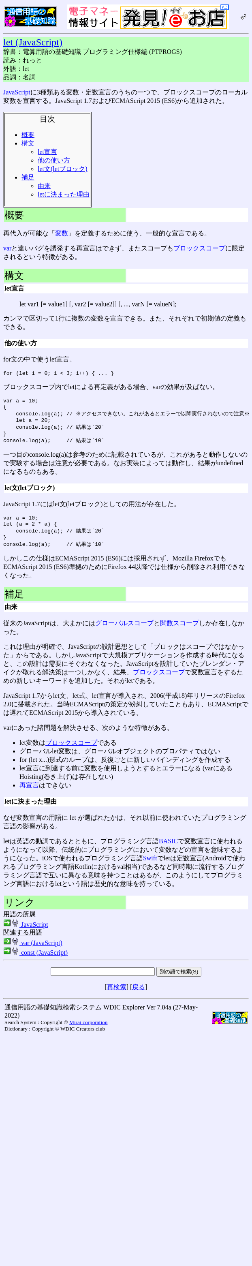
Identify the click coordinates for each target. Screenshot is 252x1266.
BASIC (168, 852)
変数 (61, 233)
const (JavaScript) (35, 964)
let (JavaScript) (32, 42)
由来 (44, 185)
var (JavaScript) (32, 954)
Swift (150, 869)
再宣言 (29, 796)
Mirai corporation (88, 1034)
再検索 (116, 998)
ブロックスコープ (199, 248)
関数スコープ (179, 634)
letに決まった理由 (64, 194)
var (7, 248)
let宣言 (47, 151)
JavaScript (16, 92)
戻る (138, 998)
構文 (27, 143)
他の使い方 (54, 160)
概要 (27, 134)
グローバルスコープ (124, 634)
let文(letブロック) (63, 168)
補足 (27, 177)
